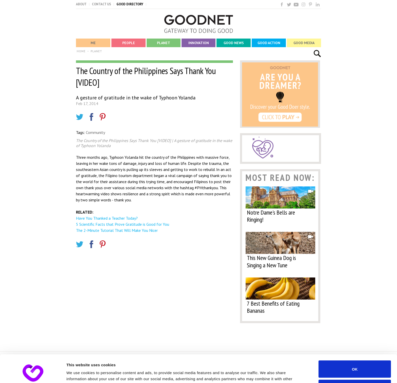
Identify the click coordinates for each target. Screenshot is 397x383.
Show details (78, 373)
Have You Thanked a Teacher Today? (107, 218)
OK (355, 343)
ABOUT (81, 4)
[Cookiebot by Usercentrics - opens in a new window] (33, 373)
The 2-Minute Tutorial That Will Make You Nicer (117, 230)
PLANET (96, 51)
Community (95, 132)
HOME (81, 51)
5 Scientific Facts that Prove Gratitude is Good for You (122, 224)
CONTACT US (101, 4)
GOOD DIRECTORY (129, 4)
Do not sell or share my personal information (354, 362)
